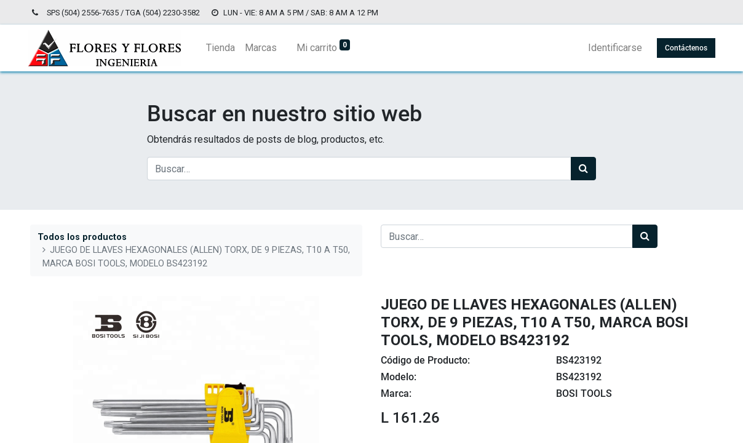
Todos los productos (82, 237)
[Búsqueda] (583, 168)
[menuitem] (223, 48)
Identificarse (613, 48)
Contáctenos (683, 48)
